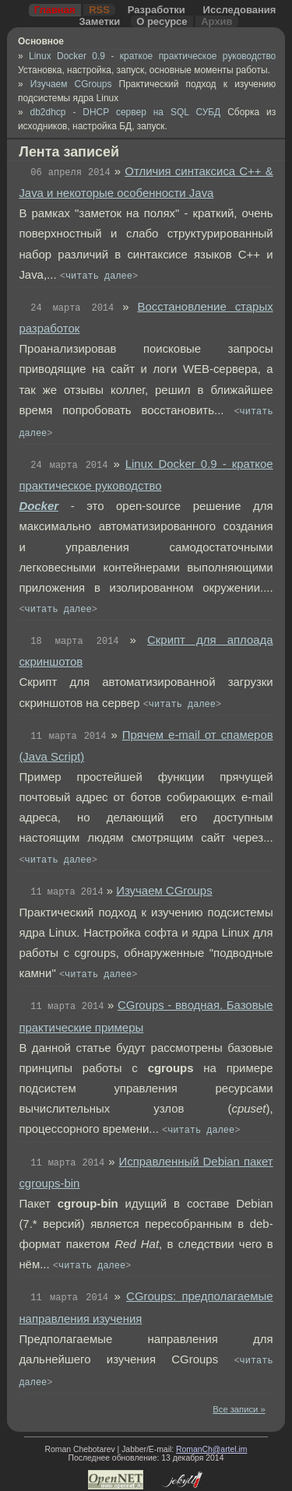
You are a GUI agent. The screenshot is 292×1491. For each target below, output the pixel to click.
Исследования (239, 10)
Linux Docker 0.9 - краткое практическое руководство (152, 56)
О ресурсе (161, 21)
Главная (55, 10)
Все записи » (239, 1409)
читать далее (98, 276)
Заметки (99, 21)
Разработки (156, 10)
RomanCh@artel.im (211, 1449)
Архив (216, 21)
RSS (99, 10)
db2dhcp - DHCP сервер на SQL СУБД (129, 112)
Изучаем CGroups (74, 84)
